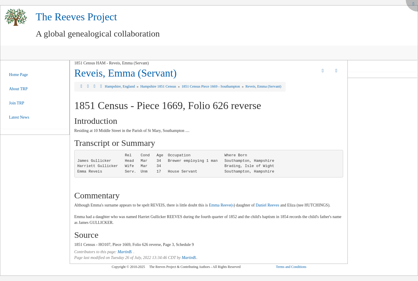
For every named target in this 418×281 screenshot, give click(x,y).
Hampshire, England (120, 86)
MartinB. (125, 252)
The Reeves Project (76, 17)
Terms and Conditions (291, 267)
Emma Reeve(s (221, 205)
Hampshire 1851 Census (158, 86)
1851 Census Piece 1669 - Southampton (211, 86)
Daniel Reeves (267, 205)
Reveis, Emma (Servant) (125, 73)
